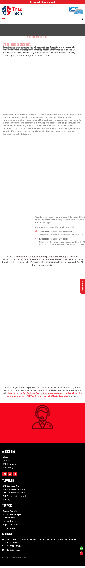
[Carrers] (42, 461)
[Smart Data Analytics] (42, 514)
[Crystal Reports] (42, 511)
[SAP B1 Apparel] (42, 464)
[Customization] (42, 521)
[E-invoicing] (42, 467)
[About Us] (42, 457)
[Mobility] (42, 500)
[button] (3, 19)
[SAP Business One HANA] (42, 489)
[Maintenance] (42, 518)
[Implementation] (42, 525)
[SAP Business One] (42, 486)
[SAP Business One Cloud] (42, 493)
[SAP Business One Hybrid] (42, 496)
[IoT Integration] (42, 528)
